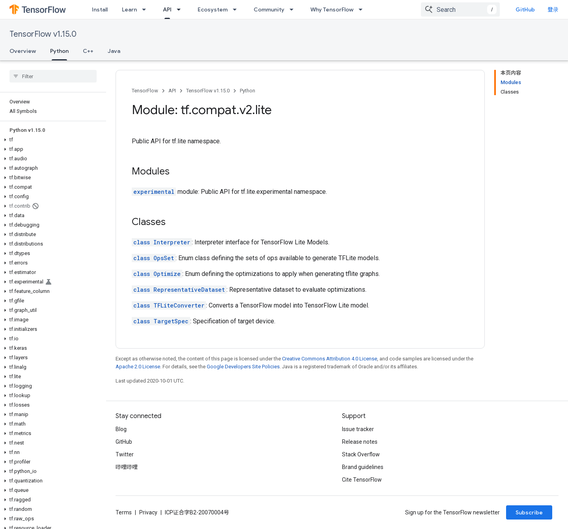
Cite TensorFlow (362, 479)
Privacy (148, 512)
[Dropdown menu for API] (181, 9)
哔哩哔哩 (127, 467)
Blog (121, 429)
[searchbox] (53, 76)
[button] (51, 139)
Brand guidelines (362, 467)
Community (269, 9)
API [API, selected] (167, 9)
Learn (129, 9)
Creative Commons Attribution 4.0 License (329, 359)
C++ (88, 50)
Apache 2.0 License (138, 367)
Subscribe (529, 512)
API (172, 91)
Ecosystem (213, 9)
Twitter (125, 454)
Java (114, 50)
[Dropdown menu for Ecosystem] (237, 9)
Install (100, 9)
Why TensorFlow (331, 9)
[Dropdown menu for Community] (293, 9)
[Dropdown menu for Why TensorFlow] (362, 9)
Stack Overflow (361, 454)
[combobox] (460, 9)
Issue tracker (358, 429)
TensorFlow (145, 91)
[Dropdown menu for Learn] (146, 9)
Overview (22, 50)
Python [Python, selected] (59, 50)
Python (247, 91)
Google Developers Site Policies (243, 367)
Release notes (359, 442)
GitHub (525, 9)
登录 (553, 9)
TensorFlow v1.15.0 (43, 34)
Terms (124, 512)
